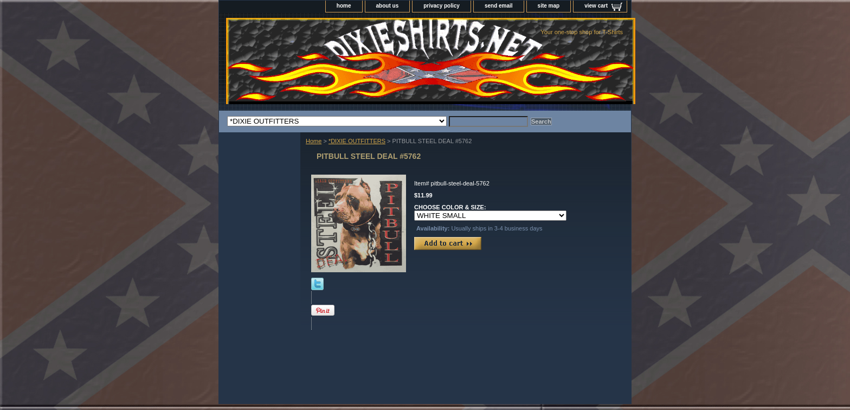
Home (313, 141)
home (344, 6)
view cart (596, 6)
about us (387, 6)
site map (549, 6)
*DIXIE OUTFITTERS (357, 141)
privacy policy (441, 6)
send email (499, 6)
